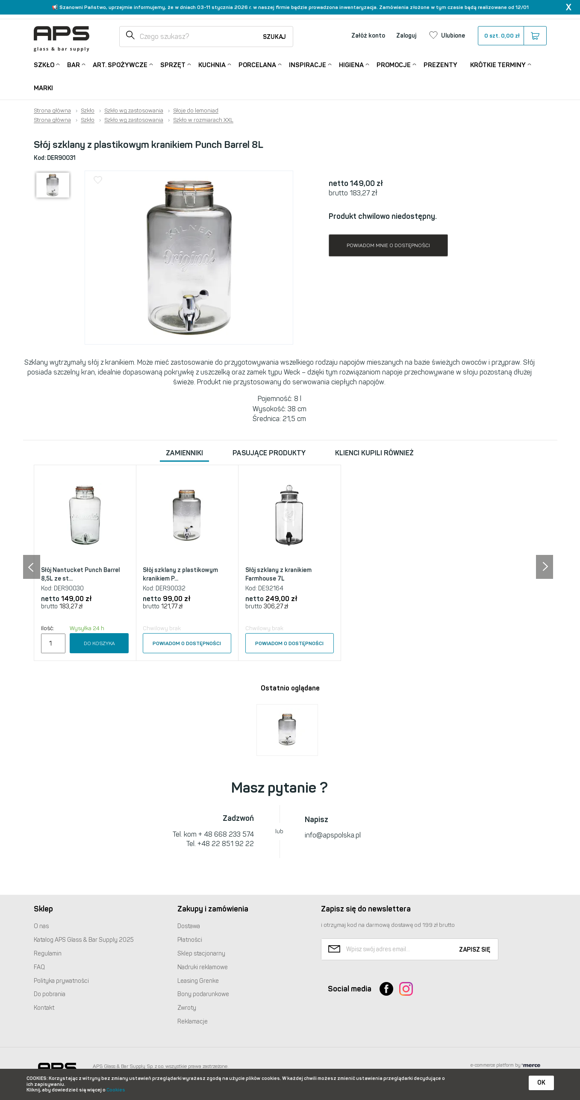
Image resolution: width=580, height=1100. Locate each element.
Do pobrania (49, 994)
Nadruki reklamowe (202, 967)
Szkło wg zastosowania (133, 111)
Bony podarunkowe (203, 994)
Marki (43, 88)
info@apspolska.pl (333, 835)
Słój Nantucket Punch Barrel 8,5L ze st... (80, 574)
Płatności (189, 940)
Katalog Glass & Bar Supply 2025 (84, 940)
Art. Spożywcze (120, 64)
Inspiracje (307, 64)
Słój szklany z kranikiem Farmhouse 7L (278, 574)
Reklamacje (192, 1021)
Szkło (44, 64)
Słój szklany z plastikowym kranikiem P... (180, 574)
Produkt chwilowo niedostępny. (383, 216)
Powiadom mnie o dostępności (388, 245)
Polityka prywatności (61, 981)
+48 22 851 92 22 (225, 844)
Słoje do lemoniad (195, 111)
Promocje (394, 64)
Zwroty (186, 1008)
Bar (73, 64)
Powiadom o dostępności (187, 643)
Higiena (351, 64)
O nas (41, 926)
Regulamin (48, 953)
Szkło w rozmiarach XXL (203, 120)
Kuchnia (212, 64)
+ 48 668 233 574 (226, 834)
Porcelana (257, 64)
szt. (511, 36)
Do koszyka (99, 643)
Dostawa (188, 926)
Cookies (115, 1090)
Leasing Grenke (198, 981)
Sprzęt (172, 64)
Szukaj (274, 37)
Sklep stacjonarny (201, 953)
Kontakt (44, 1008)
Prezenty (440, 65)
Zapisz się (474, 949)
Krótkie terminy (498, 64)
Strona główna (52, 111)
